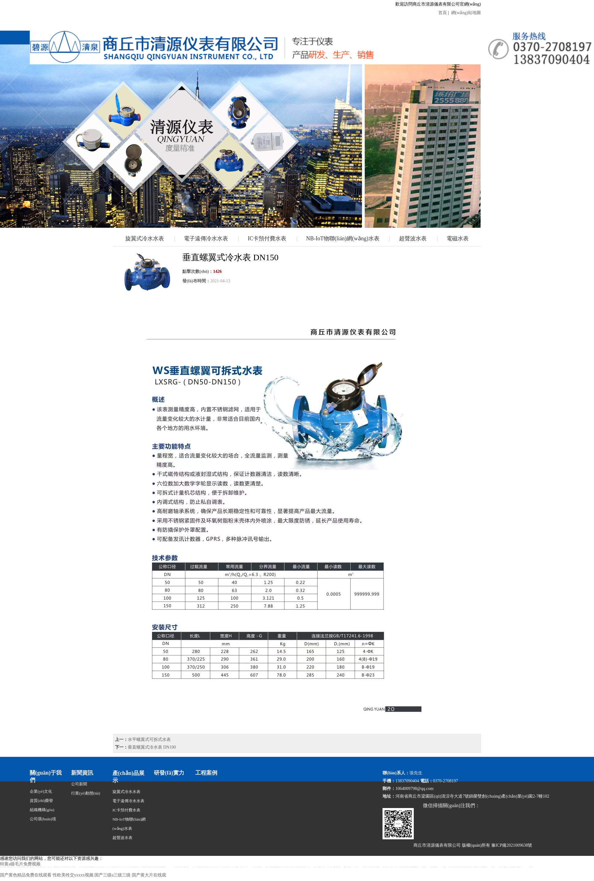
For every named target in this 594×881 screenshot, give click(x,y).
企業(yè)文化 (41, 791)
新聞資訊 (82, 773)
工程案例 (206, 773)
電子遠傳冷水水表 (206, 238)
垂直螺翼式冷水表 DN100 (152, 747)
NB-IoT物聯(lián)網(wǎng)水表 (342, 238)
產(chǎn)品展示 (128, 777)
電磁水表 (458, 238)
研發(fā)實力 (169, 773)
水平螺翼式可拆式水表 (149, 739)
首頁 (443, 12)
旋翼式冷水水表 (144, 238)
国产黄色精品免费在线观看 (25, 875)
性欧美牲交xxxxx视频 (73, 875)
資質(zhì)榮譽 (41, 800)
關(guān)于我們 (46, 776)
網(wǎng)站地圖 (465, 12)
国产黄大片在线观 (149, 875)
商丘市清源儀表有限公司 (437, 845)
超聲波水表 (413, 238)
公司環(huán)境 (43, 819)
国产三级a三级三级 (112, 875)
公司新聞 (79, 784)
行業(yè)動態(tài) (85, 793)
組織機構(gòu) (42, 809)
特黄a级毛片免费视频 (20, 864)
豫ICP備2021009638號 (511, 845)
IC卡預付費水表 (267, 238)
